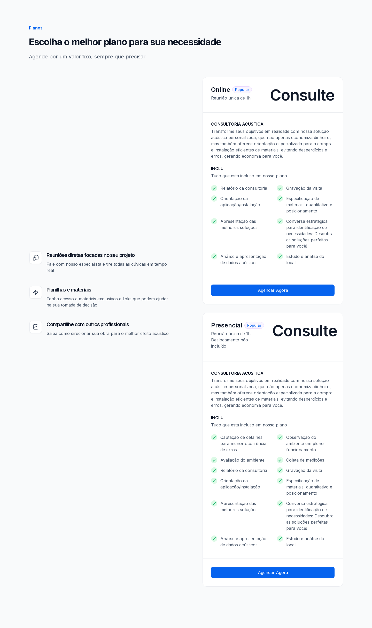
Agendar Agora (273, 290)
